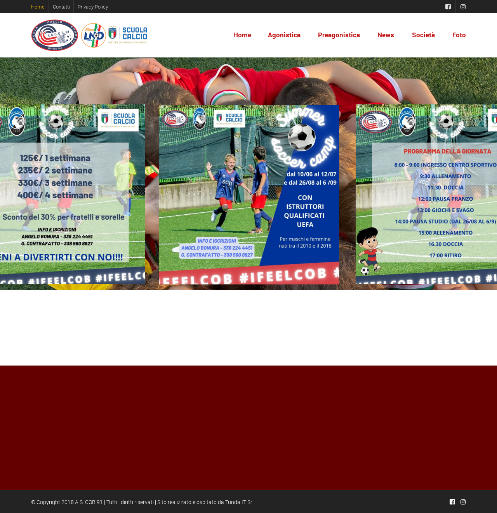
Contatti (61, 6)
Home (38, 6)
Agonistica (284, 34)
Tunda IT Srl (239, 502)
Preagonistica (339, 34)
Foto (459, 34)
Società (423, 34)
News (385, 34)
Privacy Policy (93, 6)
